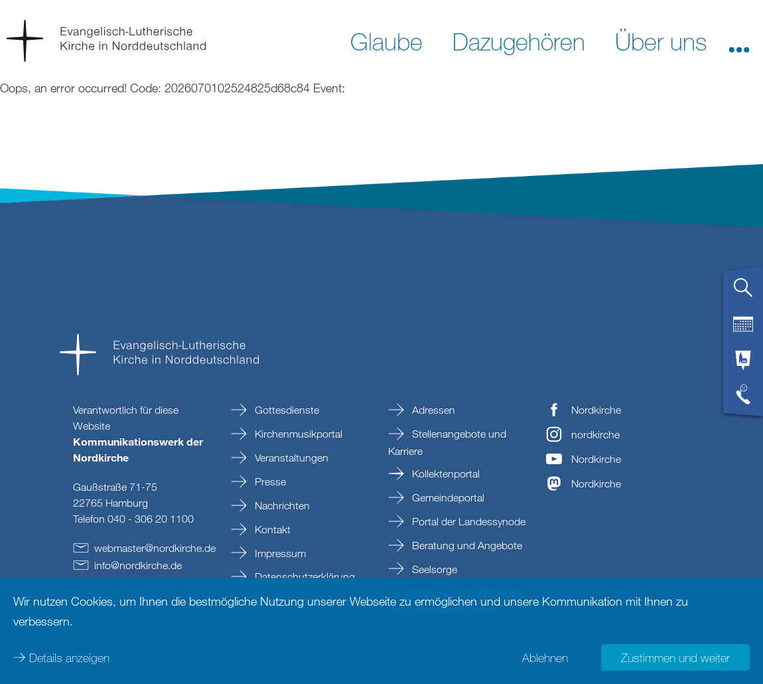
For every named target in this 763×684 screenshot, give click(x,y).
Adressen (432, 410)
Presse (269, 481)
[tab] (743, 293)
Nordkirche (596, 410)
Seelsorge (433, 569)
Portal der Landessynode (467, 521)
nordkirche (595, 434)
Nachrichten (281, 505)
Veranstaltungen (290, 458)
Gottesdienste (285, 410)
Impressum (279, 553)
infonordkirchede (138, 565)
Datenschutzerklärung (303, 576)
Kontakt (271, 529)
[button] (739, 40)
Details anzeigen (69, 657)
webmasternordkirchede (155, 548)
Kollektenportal (444, 473)
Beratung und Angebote (465, 545)
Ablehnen (545, 657)
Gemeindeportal (446, 497)
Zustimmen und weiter (675, 657)
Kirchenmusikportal (297, 434)
